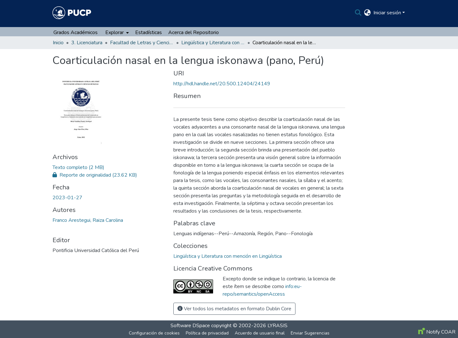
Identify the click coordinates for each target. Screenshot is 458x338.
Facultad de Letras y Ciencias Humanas (142, 42)
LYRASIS (277, 325)
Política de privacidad (207, 333)
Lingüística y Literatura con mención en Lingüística (213, 42)
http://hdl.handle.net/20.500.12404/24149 (221, 83)
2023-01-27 (67, 197)
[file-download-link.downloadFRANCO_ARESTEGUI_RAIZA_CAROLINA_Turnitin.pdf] (94, 175)
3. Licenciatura (86, 42)
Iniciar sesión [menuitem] (387, 12)
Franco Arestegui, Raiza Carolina (87, 220)
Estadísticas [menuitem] (148, 32)
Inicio (58, 42)
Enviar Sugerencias (310, 333)
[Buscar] (358, 13)
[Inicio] (71, 12)
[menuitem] (367, 13)
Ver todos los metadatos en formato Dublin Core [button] (234, 308)
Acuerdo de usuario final (260, 333)
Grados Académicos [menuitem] (75, 32)
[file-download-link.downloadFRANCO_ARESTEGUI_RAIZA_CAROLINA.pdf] (78, 167)
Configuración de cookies (154, 333)
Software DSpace (190, 325)
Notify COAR (436, 331)
